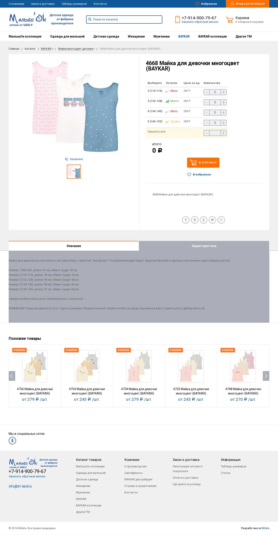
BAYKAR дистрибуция (138, 479)
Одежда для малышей (67, 36)
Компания (131, 460)
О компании (16, 3)
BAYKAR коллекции (212, 36)
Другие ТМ (243, 36)
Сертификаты (133, 473)
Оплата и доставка (185, 477)
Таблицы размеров (74, 3)
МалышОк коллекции (25, 36)
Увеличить (74, 159)
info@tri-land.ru (20, 486)
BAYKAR (184, 36)
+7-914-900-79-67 (199, 17)
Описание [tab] (74, 246)
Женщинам (136, 36)
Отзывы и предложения (140, 486)
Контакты (100, 3)
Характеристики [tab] (204, 246)
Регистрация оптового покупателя (188, 469)
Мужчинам (161, 36)
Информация (230, 460)
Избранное (206, 4)
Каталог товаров (88, 460)
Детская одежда (106, 36)
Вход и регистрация (248, 4)
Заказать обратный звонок (200, 21)
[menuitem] (25, 36)
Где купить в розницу (187, 484)
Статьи (225, 473)
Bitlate (265, 528)
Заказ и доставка (42, 3)
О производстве (135, 466)
